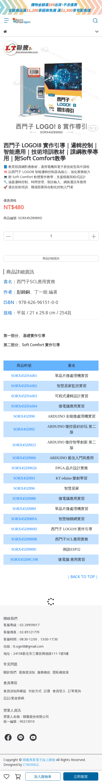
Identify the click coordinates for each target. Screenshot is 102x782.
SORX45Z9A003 (24, 396)
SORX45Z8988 (24, 498)
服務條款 (43, 672)
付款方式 (35, 691)
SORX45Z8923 (24, 445)
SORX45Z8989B (24, 539)
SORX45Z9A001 (24, 376)
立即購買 (81, 776)
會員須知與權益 (14, 691)
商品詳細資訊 (51, 258)
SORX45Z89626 (24, 468)
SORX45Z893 (24, 478)
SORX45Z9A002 (24, 386)
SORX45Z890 (24, 416)
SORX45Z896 (24, 488)
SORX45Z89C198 (24, 559)
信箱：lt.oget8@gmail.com (23, 646)
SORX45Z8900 (24, 458)
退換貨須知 (27, 672)
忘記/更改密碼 (13, 698)
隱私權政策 (61, 672)
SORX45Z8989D (24, 529)
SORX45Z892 (24, 429)
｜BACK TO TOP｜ (83, 576)
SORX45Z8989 (24, 509)
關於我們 (9, 672)
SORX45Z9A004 (24, 406)
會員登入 (59, 691)
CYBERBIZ (31, 764)
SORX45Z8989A (24, 519)
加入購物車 (42, 776)
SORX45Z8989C (24, 549)
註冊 (47, 691)
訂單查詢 (74, 691)
